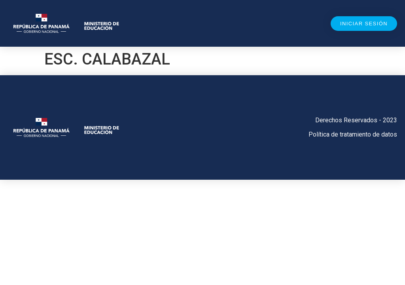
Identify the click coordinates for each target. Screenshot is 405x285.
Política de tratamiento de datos (352, 134)
